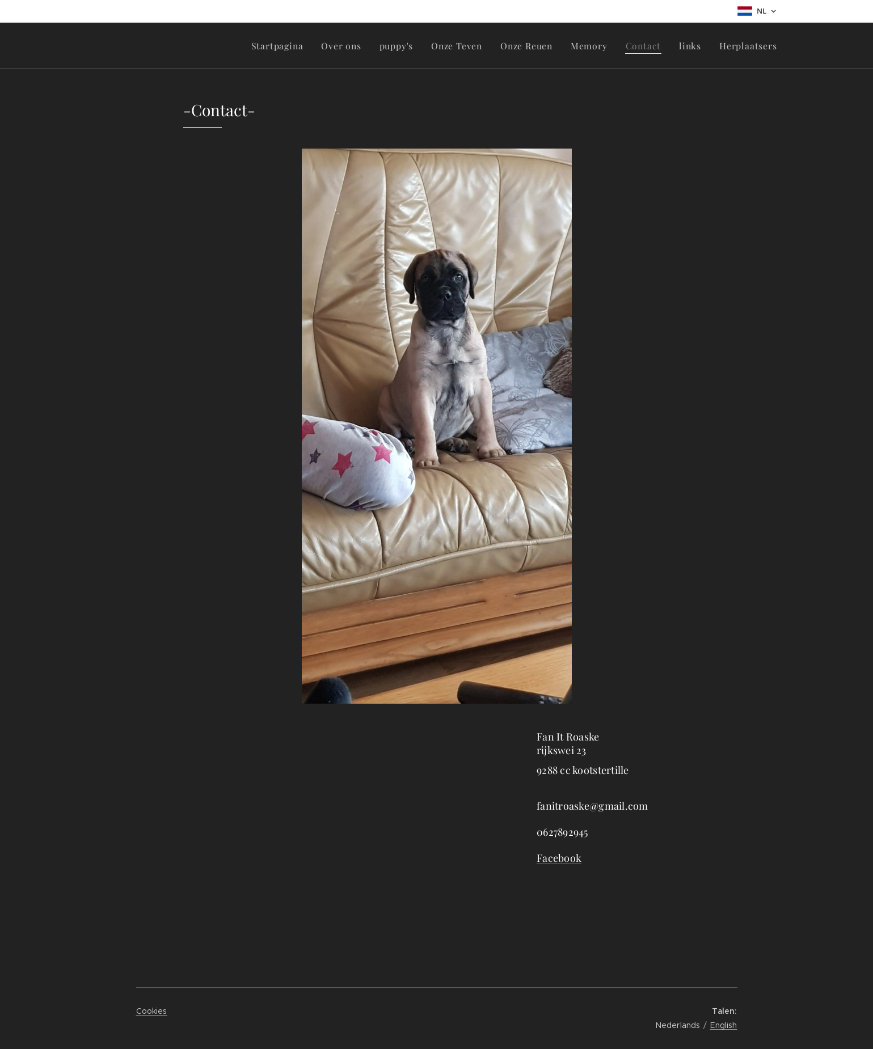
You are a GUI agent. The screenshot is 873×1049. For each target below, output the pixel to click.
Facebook (558, 858)
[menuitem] (291, 46)
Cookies (151, 1011)
